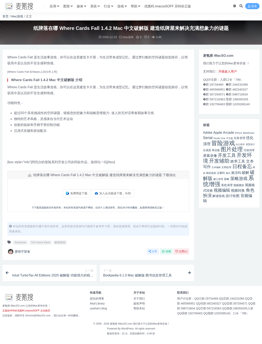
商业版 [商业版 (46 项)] (216, 150)
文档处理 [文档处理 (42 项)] (226, 167)
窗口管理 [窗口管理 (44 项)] (218, 179)
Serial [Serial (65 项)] (207, 138)
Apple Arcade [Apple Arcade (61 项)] (223, 132)
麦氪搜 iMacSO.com (121, 323)
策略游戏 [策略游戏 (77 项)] (238, 178)
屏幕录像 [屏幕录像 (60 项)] (210, 155)
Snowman (20, 242)
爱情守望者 (18, 251)
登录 (252, 6)
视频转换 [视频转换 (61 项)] (238, 190)
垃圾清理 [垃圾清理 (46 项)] (249, 150)
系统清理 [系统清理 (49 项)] (227, 185)
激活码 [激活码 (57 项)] (236, 172)
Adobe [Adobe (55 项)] (207, 132)
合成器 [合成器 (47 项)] (207, 150)
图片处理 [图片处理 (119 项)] (232, 149)
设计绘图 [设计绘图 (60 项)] (232, 196)
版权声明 (139, 303)
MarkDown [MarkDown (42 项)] (248, 132)
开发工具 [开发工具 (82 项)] (227, 155)
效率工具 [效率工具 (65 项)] (237, 161)
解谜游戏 (60, 242)
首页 (5, 16)
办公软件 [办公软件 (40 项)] (240, 144)
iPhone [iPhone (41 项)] (238, 132)
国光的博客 (97, 298)
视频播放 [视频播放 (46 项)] (238, 185)
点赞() (181, 251)
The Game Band (40, 242)
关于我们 (139, 298)
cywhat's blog (98, 308)
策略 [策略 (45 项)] (226, 179)
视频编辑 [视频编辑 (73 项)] (222, 190)
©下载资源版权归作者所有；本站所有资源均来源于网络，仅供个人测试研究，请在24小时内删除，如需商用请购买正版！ (98, 207)
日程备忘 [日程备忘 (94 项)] (242, 166)
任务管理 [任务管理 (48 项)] (239, 137)
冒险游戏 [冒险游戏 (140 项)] (223, 142)
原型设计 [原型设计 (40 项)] (250, 144)
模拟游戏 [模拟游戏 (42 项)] (211, 172)
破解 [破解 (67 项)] (245, 172)
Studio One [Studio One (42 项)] (219, 138)
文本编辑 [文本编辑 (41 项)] (216, 167)
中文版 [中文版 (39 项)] (229, 138)
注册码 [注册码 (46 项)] (221, 172)
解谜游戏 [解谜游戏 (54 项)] (218, 195)
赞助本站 (139, 308)
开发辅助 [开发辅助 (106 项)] (219, 160)
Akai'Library (97, 303)
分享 (153, 251)
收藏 (166, 251)
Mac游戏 (17, 16)
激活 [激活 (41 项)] (228, 173)
